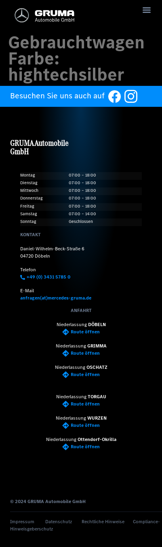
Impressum (22, 521)
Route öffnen (81, 332)
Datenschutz (58, 521)
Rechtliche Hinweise (103, 521)
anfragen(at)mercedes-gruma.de (55, 298)
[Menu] (146, 10)
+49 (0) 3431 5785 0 (45, 277)
